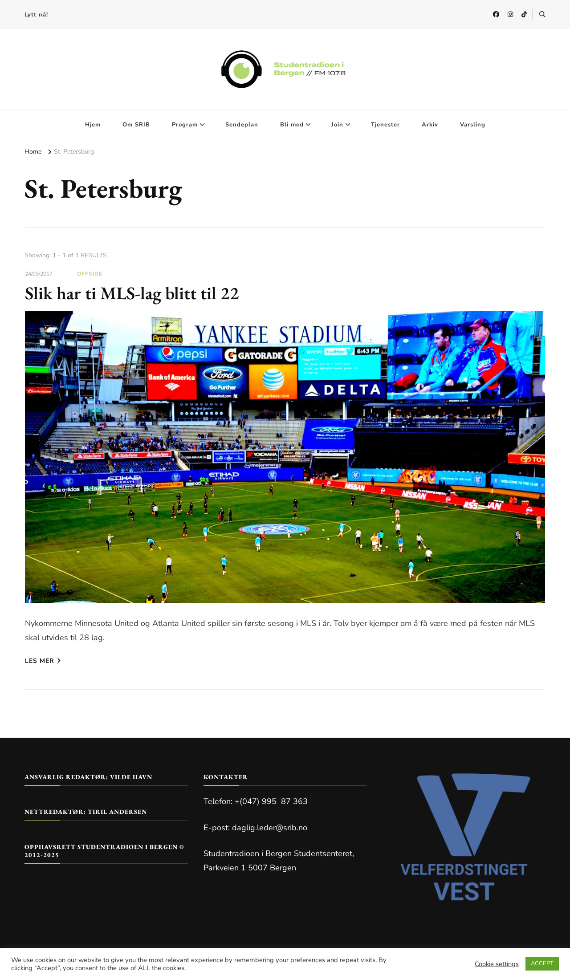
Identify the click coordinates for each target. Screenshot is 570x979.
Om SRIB (136, 125)
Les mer (43, 661)
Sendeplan (241, 125)
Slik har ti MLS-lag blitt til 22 (132, 293)
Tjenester (385, 125)
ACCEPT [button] (542, 963)
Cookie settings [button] (497, 964)
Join (337, 125)
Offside (89, 273)
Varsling (472, 125)
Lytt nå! (36, 15)
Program (185, 125)
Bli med (292, 125)
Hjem (93, 125)
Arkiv (430, 125)
